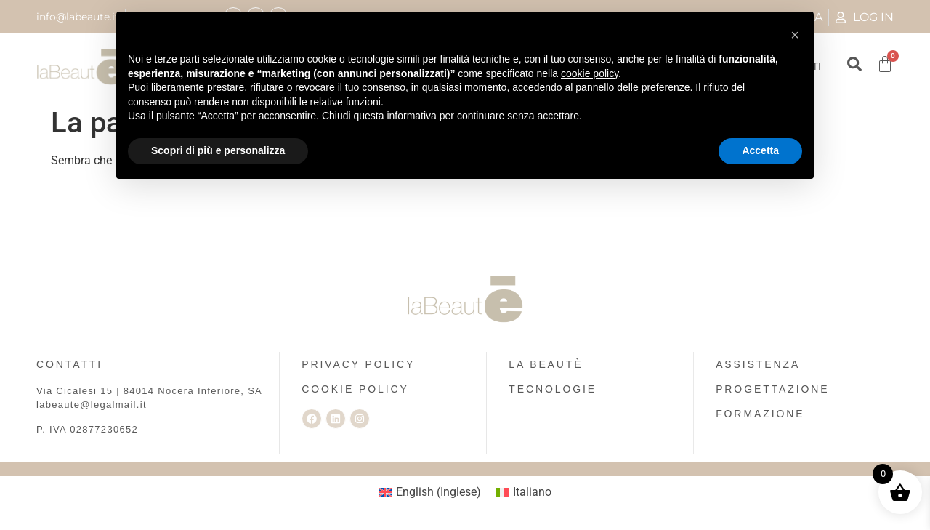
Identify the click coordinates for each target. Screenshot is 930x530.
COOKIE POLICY (355, 389)
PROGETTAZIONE (772, 389)
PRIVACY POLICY (358, 364)
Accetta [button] (760, 150)
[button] (794, 35)
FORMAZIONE (760, 413)
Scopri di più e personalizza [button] (218, 150)
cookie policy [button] (589, 73)
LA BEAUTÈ (546, 364)
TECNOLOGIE (553, 389)
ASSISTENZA (758, 364)
